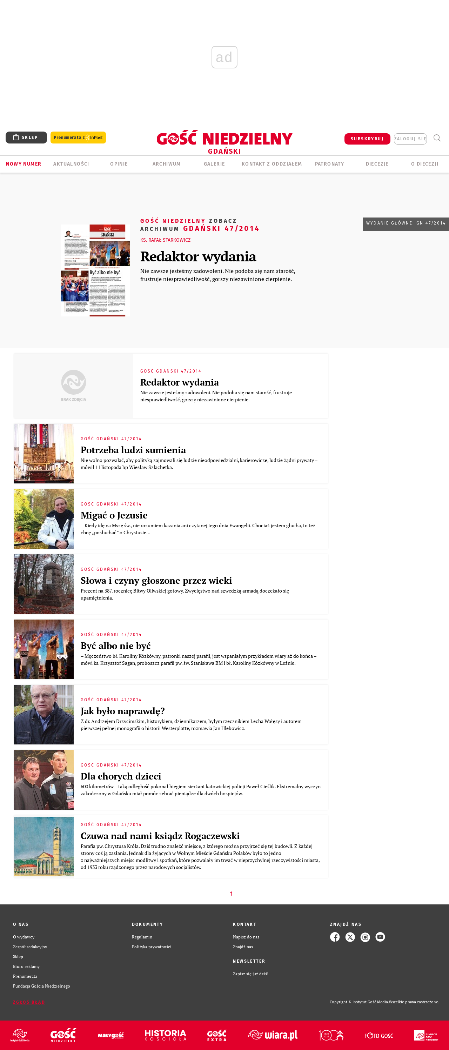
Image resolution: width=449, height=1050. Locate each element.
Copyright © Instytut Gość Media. (359, 1002)
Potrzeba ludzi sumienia (133, 450)
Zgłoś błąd (29, 1002)
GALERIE (214, 164)
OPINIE (119, 164)
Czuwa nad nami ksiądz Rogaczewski (160, 836)
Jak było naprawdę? (123, 711)
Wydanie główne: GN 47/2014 (406, 223)
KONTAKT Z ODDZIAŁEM (272, 164)
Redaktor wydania (198, 256)
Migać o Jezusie (114, 515)
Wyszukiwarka (436, 138)
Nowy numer (23, 164)
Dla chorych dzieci (121, 776)
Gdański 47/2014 (200, 224)
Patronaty (329, 164)
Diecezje (377, 164)
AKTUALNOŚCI (71, 164)
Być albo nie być (116, 645)
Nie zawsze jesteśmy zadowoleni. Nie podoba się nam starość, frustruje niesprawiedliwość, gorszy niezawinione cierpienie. (217, 274)
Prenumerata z (78, 138)
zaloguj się (410, 138)
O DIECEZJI (424, 164)
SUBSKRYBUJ (367, 138)
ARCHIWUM (167, 164)
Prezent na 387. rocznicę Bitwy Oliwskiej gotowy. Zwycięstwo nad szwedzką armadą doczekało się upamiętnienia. (185, 594)
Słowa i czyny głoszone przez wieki (156, 580)
